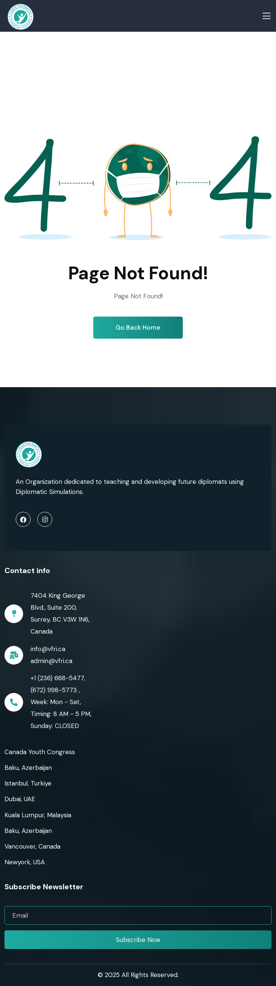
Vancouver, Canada (32, 846)
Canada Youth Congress (39, 752)
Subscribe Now (138, 940)
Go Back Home (138, 327)
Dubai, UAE (19, 799)
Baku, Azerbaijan (28, 767)
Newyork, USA (24, 862)
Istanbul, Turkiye (27, 783)
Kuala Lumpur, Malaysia (37, 815)
